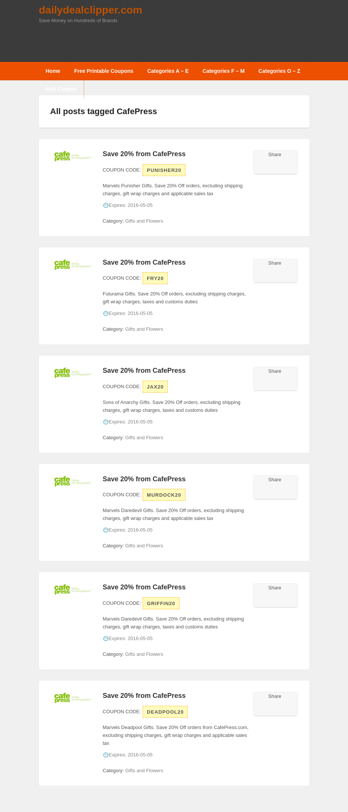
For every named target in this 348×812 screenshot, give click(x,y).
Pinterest (291, 165)
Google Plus (281, 165)
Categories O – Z (279, 71)
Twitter (261, 165)
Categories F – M (224, 71)
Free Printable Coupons (103, 71)
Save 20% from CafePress (144, 154)
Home (53, 71)
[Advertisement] (175, 41)
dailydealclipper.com (90, 10)
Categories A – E (167, 71)
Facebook (271, 165)
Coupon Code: (122, 170)
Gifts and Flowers (144, 221)
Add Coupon (61, 89)
